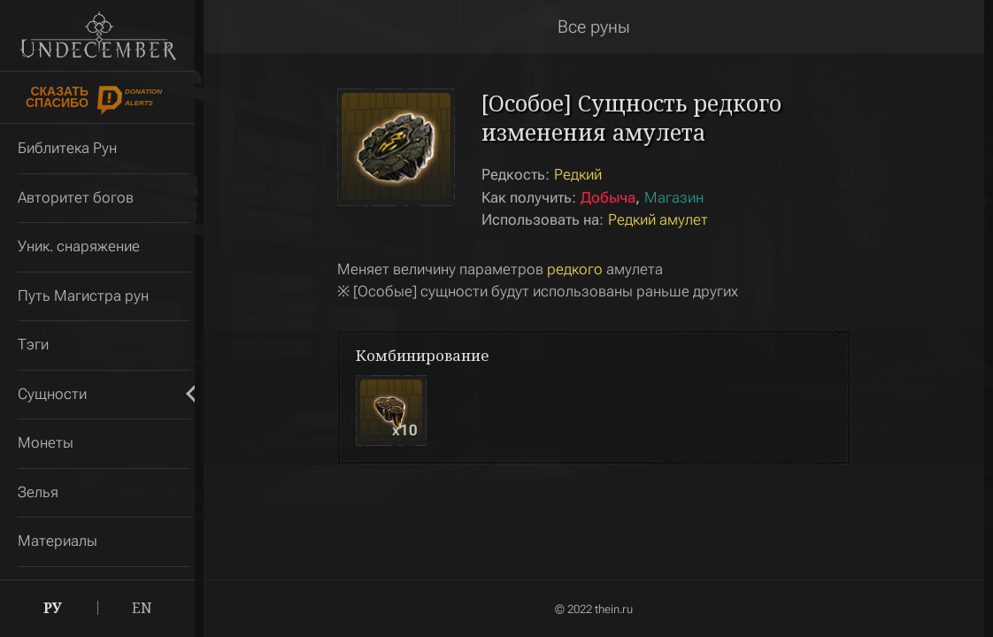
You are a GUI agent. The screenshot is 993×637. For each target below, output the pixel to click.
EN (142, 608)
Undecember (97, 35)
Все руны (594, 26)
